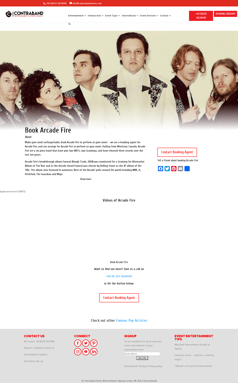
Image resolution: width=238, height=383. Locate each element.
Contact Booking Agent (177, 152)
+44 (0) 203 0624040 (119, 276)
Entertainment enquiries (35, 354)
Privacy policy (155, 366)
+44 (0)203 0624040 (56, 3)
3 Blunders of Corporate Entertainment (193, 366)
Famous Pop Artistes (131, 320)
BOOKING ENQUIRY (225, 13)
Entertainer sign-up (33, 361)
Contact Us (49, 347)
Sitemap (142, 366)
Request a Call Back (33, 347)
